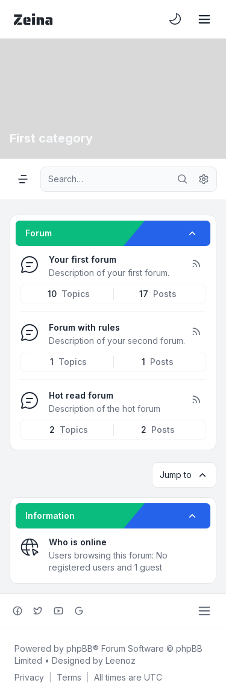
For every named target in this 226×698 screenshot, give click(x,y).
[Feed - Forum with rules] (196, 332)
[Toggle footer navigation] (204, 611)
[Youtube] (58, 611)
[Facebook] (17, 611)
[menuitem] (175, 19)
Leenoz (120, 660)
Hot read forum (81, 395)
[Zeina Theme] (33, 19)
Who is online (78, 542)
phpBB (79, 648)
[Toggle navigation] (204, 19)
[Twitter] (38, 611)
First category (51, 138)
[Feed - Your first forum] (196, 264)
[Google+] (79, 611)
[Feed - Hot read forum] (196, 400)
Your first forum (82, 259)
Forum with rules (84, 327)
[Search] (182, 179)
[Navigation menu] (23, 179)
